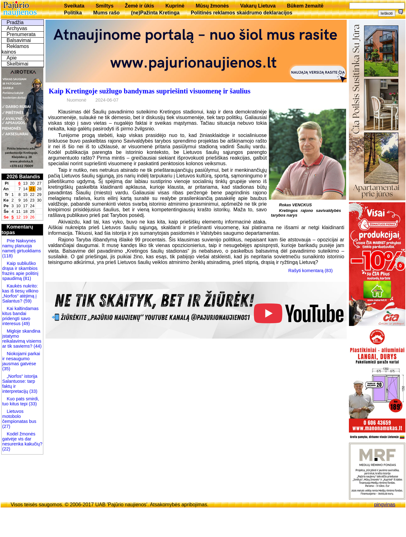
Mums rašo (106, 12)
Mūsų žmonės (212, 5)
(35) (6, 368)
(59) (27, 300)
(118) (7, 255)
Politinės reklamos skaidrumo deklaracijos (241, 12)
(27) (6, 426)
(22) (6, 448)
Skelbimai (17, 63)
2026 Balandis (23, 176)
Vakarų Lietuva (257, 5)
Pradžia (15, 22)
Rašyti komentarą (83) (310, 270)
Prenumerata (21, 34)
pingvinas (384, 504)
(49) (25, 323)
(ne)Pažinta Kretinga (155, 12)
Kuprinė (174, 5)
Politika (73, 12)
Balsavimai (19, 40)
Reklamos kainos (15, 49)
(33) (33, 391)
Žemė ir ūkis (139, 5)
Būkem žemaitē (305, 5)
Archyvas (17, 28)
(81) (26, 278)
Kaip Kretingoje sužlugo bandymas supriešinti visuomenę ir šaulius (149, 91)
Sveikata (74, 5)
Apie (12, 58)
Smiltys (105, 5)
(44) (37, 346)
